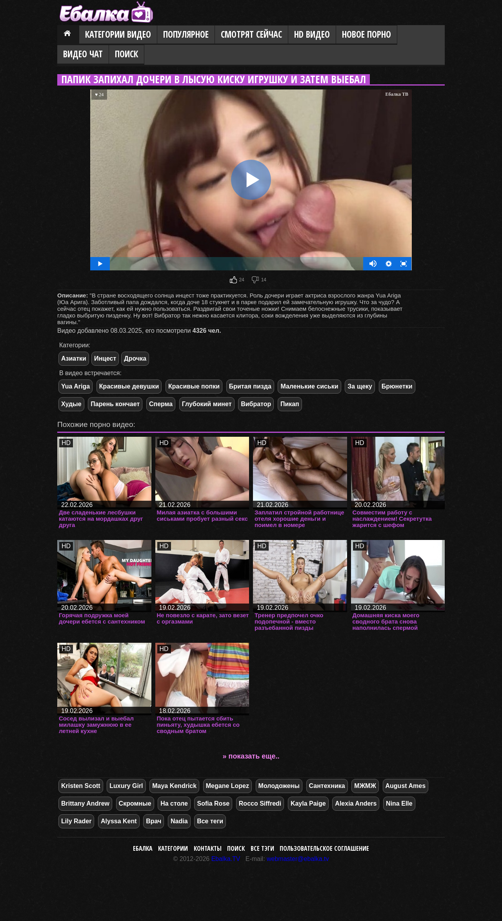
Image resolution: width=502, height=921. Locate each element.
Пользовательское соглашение (324, 848)
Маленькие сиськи (309, 386)
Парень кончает (115, 404)
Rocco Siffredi (260, 803)
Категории (173, 848)
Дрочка (135, 358)
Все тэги (262, 848)
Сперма (161, 404)
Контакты (208, 848)
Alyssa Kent (119, 821)
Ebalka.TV (225, 858)
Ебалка (143, 848)
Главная (68, 35)
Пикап (289, 404)
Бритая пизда (250, 386)
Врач (153, 821)
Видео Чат (83, 54)
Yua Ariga (75, 386)
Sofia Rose (213, 803)
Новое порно (366, 34)
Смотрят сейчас (251, 34)
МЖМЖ (365, 785)
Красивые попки (194, 386)
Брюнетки (397, 386)
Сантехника (327, 785)
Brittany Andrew (85, 803)
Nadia (179, 821)
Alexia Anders (355, 803)
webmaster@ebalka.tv (298, 858)
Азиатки (73, 358)
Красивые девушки (129, 386)
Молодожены (279, 785)
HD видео (312, 34)
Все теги (210, 821)
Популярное (186, 34)
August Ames (406, 785)
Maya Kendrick (174, 785)
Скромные (135, 803)
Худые (71, 404)
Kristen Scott (80, 785)
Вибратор (256, 404)
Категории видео (118, 34)
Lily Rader (76, 821)
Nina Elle (399, 803)
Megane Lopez (227, 785)
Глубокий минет (207, 404)
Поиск (126, 54)
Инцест (105, 358)
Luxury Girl (126, 785)
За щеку (359, 386)
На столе (174, 803)
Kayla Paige (308, 803)
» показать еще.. (251, 756)
